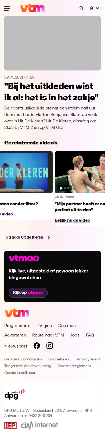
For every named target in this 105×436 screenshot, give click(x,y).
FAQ (90, 335)
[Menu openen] (7, 8)
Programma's (17, 326)
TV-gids (44, 326)
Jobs (75, 335)
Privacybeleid (88, 359)
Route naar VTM (48, 335)
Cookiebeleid (59, 359)
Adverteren (15, 335)
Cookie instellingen (20, 373)
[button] (95, 8)
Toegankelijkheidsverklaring (27, 366)
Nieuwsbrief (15, 346)
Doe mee (67, 326)
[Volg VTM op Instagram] (49, 346)
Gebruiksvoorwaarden (23, 359)
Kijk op (28, 292)
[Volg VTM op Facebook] (37, 346)
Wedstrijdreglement (74, 366)
